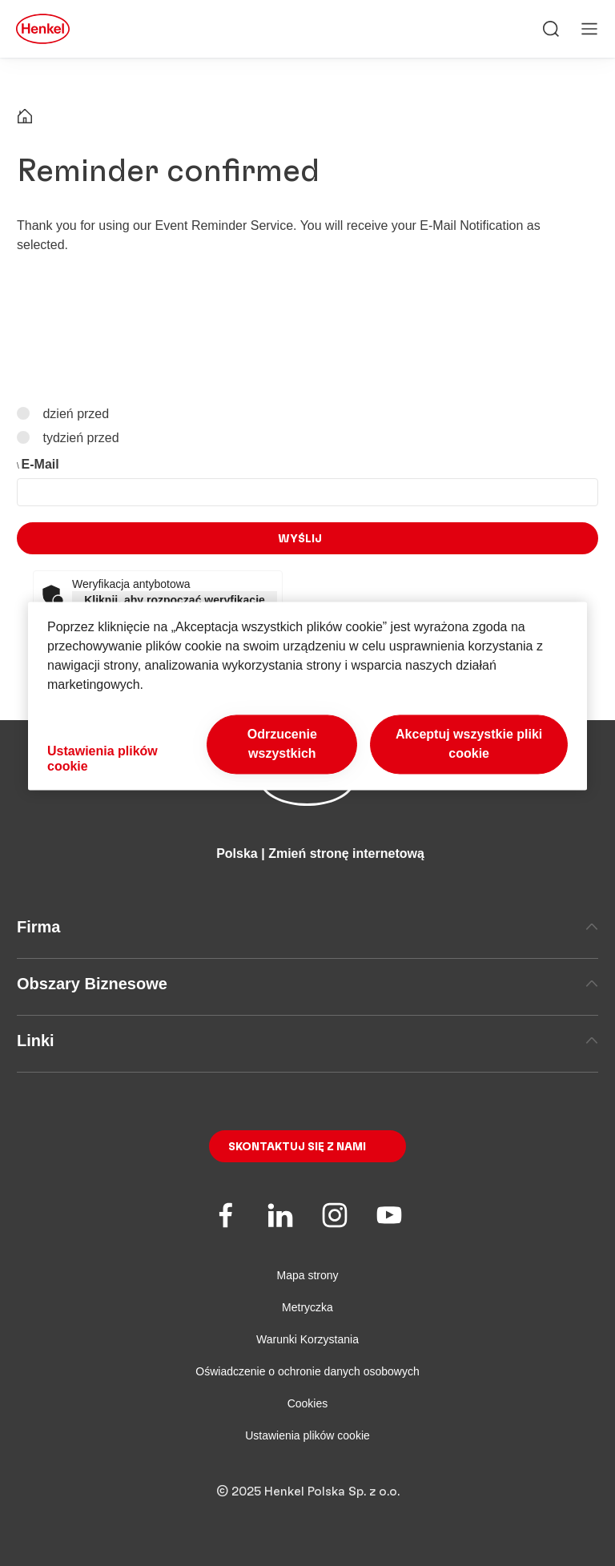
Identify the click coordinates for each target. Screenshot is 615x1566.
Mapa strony (307, 1275)
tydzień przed (79, 437)
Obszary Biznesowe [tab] (307, 983)
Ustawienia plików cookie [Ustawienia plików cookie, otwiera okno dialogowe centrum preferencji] (102, 759)
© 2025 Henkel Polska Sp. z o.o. (308, 1491)
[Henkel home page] (25, 118)
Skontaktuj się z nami (297, 1147)
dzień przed (74, 414)
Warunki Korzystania (307, 1339)
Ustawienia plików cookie (307, 1435)
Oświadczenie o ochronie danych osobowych (307, 1371)
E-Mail (40, 464)
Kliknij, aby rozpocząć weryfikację (174, 600)
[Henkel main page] (43, 29)
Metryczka (307, 1307)
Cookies (307, 1403)
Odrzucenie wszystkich (282, 743)
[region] (307, 696)
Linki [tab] (307, 1040)
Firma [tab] (307, 927)
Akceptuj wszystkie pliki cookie (469, 743)
